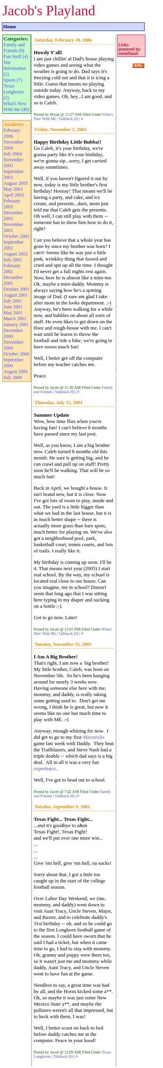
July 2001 (13, 301)
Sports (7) (13, 80)
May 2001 (13, 312)
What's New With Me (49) (16, 106)
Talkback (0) (69, 119)
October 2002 (16, 236)
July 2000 (13, 377)
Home (9, 26)
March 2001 (15, 318)
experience (45, 768)
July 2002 (13, 259)
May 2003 (13, 189)
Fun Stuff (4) (16, 56)
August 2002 (16, 254)
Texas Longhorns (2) (14, 91)
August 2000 (16, 371)
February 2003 (12, 204)
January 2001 (16, 324)
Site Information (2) (15, 68)
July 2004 (13, 154)
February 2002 (12, 268)
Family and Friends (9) (14, 47)
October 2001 (16, 289)
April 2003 (14, 195)
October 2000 (16, 354)
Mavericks (93, 737)
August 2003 (16, 183)
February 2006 (12, 133)
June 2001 (13, 307)
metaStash (128, 53)
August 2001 (16, 295)
